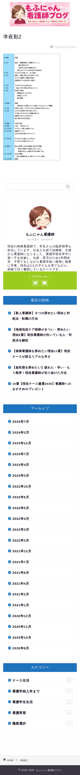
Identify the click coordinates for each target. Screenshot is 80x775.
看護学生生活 (42, 701)
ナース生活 (42, 680)
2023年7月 (20, 454)
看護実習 (42, 712)
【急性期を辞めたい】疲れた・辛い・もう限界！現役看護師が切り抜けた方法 (41, 370)
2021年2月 (20, 594)
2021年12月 (21, 551)
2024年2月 (20, 432)
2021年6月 (20, 572)
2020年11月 (21, 626)
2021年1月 (20, 605)
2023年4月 (20, 464)
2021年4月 (20, 583)
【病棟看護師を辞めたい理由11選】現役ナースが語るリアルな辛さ (41, 354)
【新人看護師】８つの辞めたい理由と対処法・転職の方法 (41, 316)
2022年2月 (20, 540)
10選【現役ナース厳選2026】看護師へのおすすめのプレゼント (41, 386)
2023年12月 (21, 443)
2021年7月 (20, 562)
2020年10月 (21, 637)
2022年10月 (21, 486)
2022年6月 (20, 497)
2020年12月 (21, 616)
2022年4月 (20, 518)
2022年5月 (20, 508)
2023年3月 (20, 475)
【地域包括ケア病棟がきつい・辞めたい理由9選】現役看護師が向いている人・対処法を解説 (42, 335)
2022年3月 (20, 529)
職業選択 (42, 723)
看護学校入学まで (42, 691)
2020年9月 (20, 648)
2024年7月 (20, 421)
